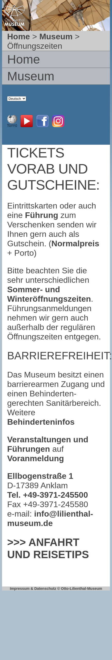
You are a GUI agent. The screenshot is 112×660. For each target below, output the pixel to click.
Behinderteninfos (41, 421)
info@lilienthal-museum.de (50, 518)
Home (18, 36)
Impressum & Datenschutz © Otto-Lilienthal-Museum (56, 588)
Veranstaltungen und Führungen (47, 444)
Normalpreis (75, 243)
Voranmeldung (35, 458)
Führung (40, 215)
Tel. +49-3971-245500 (47, 494)
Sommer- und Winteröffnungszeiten (49, 294)
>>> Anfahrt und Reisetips (48, 548)
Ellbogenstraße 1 (40, 476)
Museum (56, 36)
